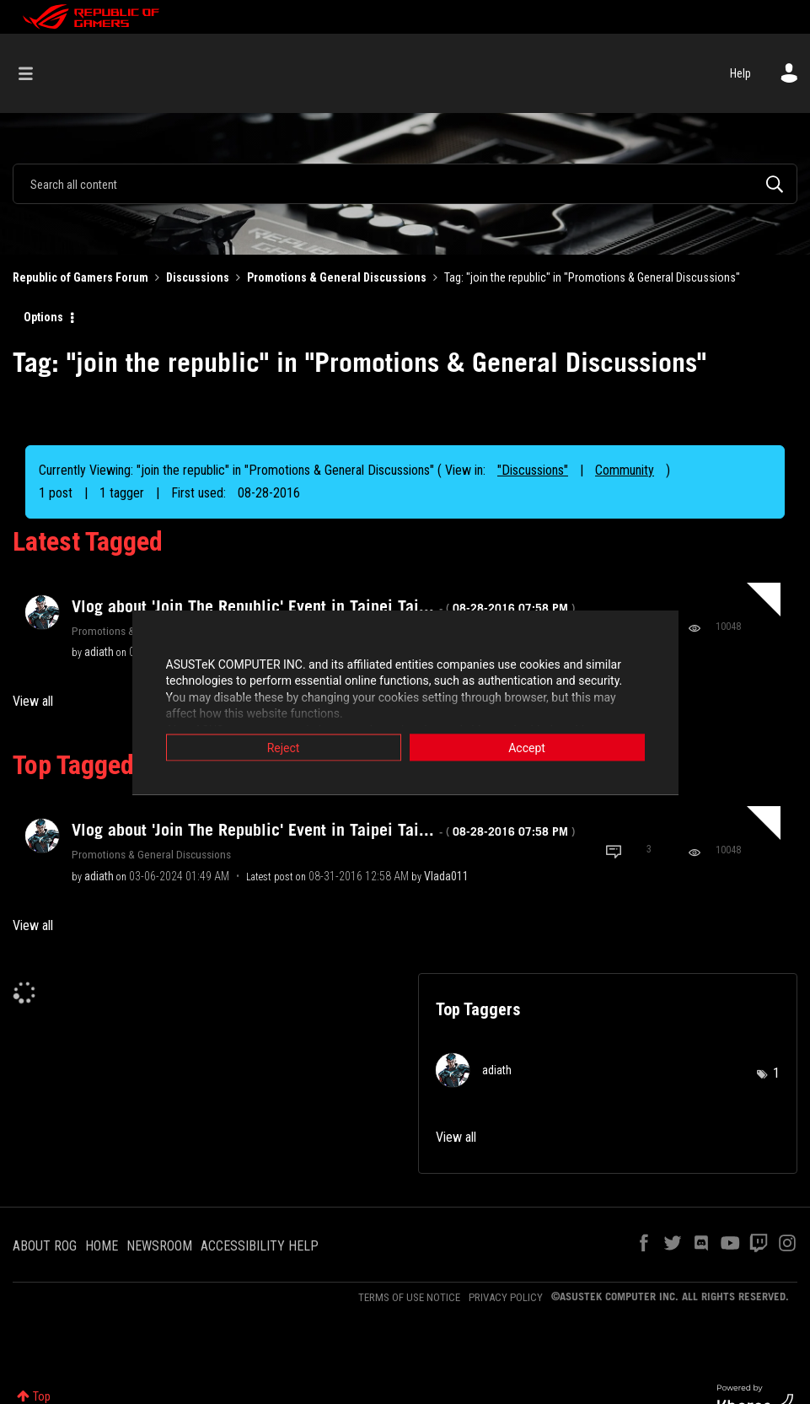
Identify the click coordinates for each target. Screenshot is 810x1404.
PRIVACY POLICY (506, 1297)
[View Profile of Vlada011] (446, 876)
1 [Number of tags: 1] (776, 1073)
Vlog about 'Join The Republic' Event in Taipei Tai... (323, 606)
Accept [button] (526, 747)
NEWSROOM (159, 1246)
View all (33, 701)
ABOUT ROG (45, 1246)
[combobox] (405, 184)
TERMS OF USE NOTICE (409, 1297)
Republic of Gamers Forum (80, 277)
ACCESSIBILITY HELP (260, 1246)
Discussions (197, 277)
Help (740, 73)
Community (624, 470)
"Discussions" (532, 470)
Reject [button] (283, 747)
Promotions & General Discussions (336, 277)
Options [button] (43, 317)
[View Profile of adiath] (99, 652)
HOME (101, 1246)
